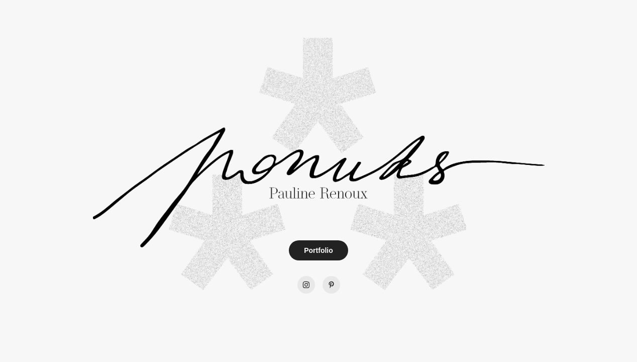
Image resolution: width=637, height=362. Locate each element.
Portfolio (318, 250)
